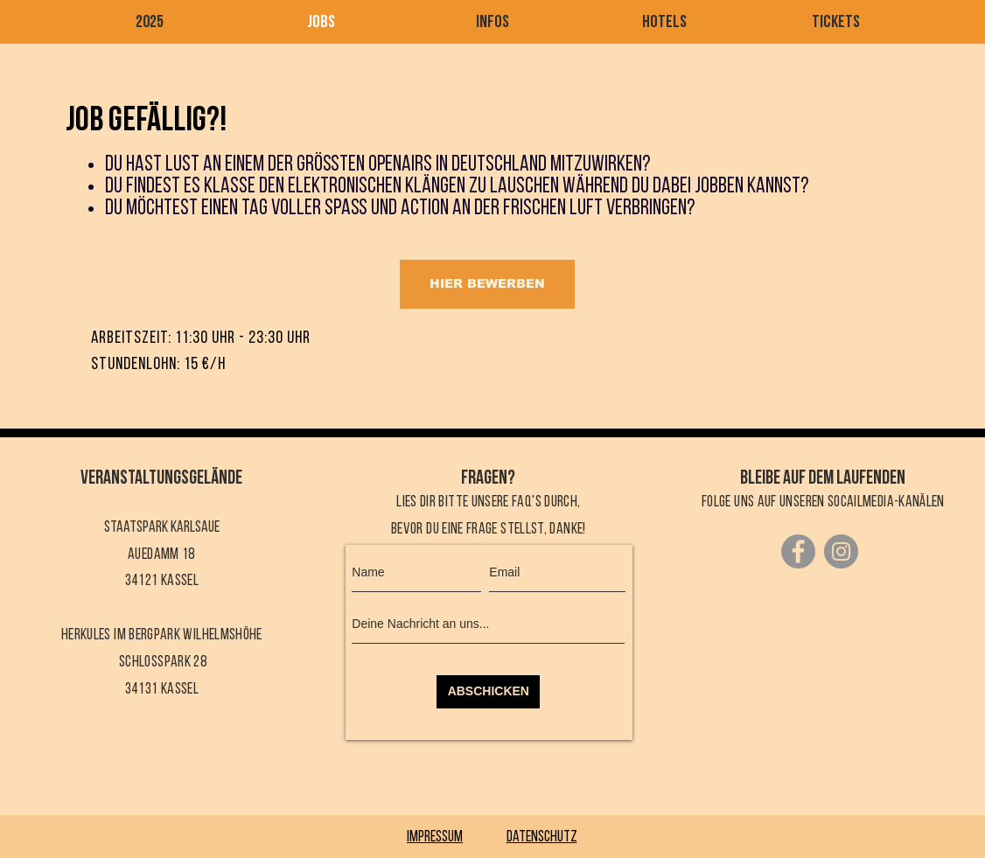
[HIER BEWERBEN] (487, 284)
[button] (492, 23)
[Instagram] (841, 551)
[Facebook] (798, 551)
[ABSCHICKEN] (488, 691)
